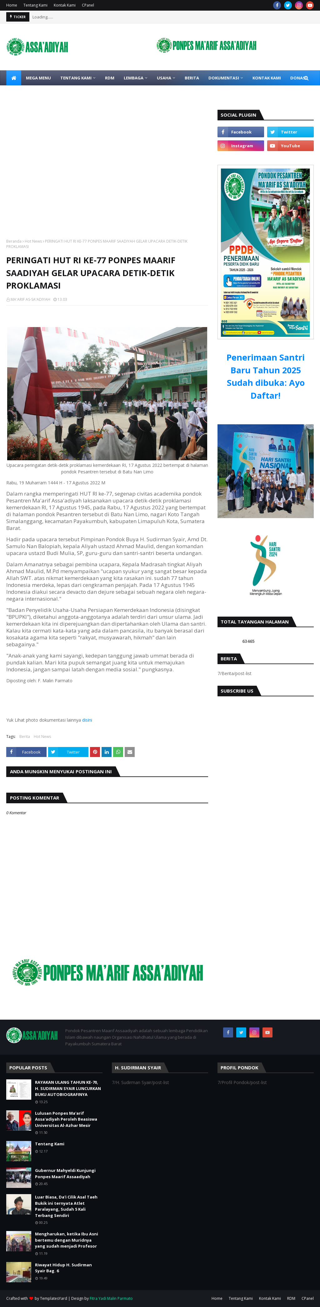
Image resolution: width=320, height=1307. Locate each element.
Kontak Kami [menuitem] (266, 78)
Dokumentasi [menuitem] (223, 78)
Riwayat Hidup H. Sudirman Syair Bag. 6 (63, 1268)
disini (87, 720)
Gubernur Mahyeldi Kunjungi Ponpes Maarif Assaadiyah (65, 1173)
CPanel (88, 5)
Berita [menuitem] (192, 78)
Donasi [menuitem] (298, 78)
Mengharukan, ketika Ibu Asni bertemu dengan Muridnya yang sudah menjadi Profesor (66, 1240)
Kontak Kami (65, 5)
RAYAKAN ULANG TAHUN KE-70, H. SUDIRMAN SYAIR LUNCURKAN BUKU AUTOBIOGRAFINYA (68, 1088)
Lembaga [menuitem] (133, 78)
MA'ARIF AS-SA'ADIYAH (30, 299)
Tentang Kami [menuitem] (76, 78)
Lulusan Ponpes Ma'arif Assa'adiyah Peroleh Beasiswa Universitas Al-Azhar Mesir (66, 1119)
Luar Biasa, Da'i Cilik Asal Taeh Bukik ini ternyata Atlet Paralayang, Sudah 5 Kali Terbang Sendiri (66, 1206)
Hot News (33, 241)
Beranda (14, 241)
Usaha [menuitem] (164, 78)
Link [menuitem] (15, 93)
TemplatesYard (53, 1298)
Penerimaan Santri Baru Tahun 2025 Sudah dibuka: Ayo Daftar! (266, 376)
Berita (24, 736)
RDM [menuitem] (109, 78)
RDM (291, 1298)
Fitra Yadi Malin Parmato (111, 1298)
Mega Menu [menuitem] (38, 78)
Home (11, 5)
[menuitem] (13, 77)
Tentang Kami (35, 5)
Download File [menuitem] (50, 93)
